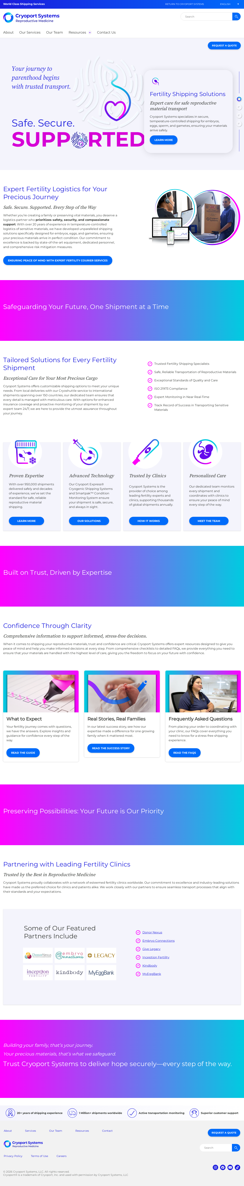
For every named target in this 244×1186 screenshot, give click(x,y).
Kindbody (149, 965)
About (8, 1130)
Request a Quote (224, 45)
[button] (225, 4)
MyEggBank (151, 974)
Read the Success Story (111, 748)
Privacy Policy (13, 1156)
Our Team (55, 1130)
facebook (223, 1167)
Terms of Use (39, 1156)
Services (30, 1130)
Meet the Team (209, 521)
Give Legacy (151, 949)
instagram (215, 1167)
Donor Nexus (152, 932)
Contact (107, 1130)
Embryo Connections (158, 941)
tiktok (237, 1167)
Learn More (164, 140)
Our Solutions (89, 521)
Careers (62, 1156)
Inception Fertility (155, 957)
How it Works (149, 521)
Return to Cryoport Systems (184, 4)
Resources (82, 1130)
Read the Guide (23, 752)
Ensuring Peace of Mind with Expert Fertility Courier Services (58, 260)
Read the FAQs (184, 752)
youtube (230, 1167)
